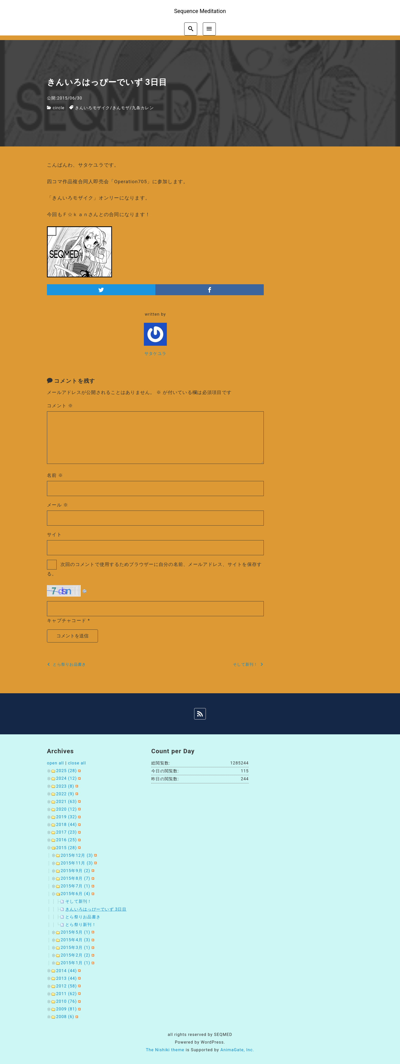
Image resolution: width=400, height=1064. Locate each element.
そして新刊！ (78, 901)
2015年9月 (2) (75, 870)
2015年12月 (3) (77, 855)
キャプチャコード (66, 620)
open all (55, 763)
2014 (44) (66, 970)
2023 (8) (65, 786)
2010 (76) (66, 1001)
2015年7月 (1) (75, 886)
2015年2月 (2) (75, 955)
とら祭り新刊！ (80, 924)
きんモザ (121, 107)
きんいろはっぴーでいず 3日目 (96, 909)
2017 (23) (66, 832)
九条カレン (143, 107)
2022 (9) (65, 793)
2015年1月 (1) (75, 962)
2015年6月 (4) (75, 893)
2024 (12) (66, 778)
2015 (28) (66, 847)
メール (57, 505)
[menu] (209, 28)
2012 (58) (66, 986)
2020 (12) (66, 809)
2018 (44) (66, 824)
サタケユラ (155, 353)
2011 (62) (66, 993)
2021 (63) (66, 801)
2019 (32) (66, 816)
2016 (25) (66, 839)
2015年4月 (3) (75, 939)
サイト (54, 534)
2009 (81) (66, 1009)
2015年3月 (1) (75, 947)
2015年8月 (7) (75, 878)
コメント (60, 405)
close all (77, 763)
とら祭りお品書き (83, 916)
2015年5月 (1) (75, 932)
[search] (190, 28)
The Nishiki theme (165, 1049)
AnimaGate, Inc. (237, 1049)
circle (59, 107)
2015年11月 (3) (77, 863)
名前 (55, 475)
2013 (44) (66, 978)
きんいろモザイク (92, 107)
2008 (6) (65, 1016)
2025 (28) (66, 770)
